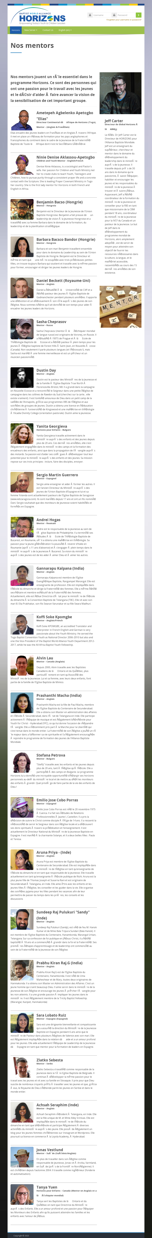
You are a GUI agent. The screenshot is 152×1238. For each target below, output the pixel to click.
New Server (30, 30)
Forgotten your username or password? (124, 19)
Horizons (15, 30)
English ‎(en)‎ (65, 30)
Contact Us (48, 30)
